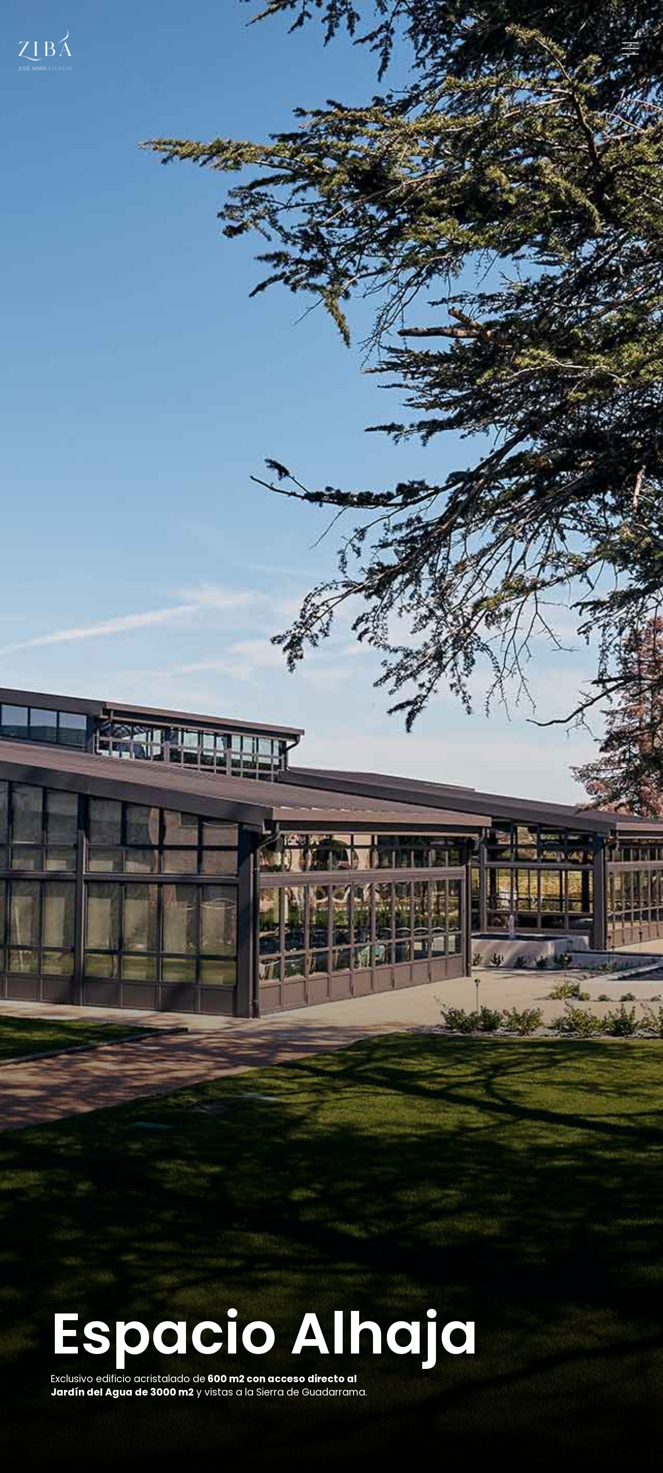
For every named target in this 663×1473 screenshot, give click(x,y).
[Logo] (45, 50)
